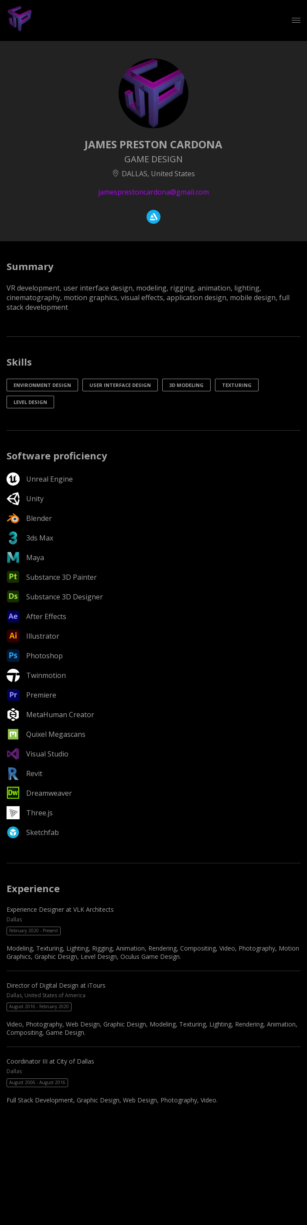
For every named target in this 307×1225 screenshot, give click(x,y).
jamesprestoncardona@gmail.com (153, 192)
